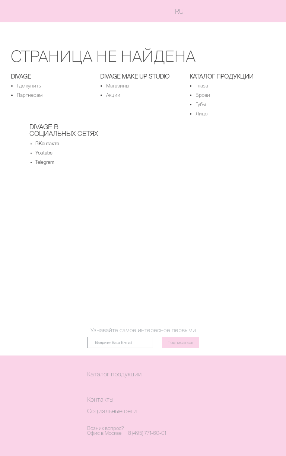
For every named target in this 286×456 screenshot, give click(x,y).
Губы (201, 104)
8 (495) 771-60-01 (147, 433)
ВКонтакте (47, 144)
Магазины (117, 86)
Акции (113, 95)
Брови (203, 95)
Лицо (201, 114)
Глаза (202, 86)
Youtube (44, 153)
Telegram (44, 162)
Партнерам (29, 95)
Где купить (29, 86)
